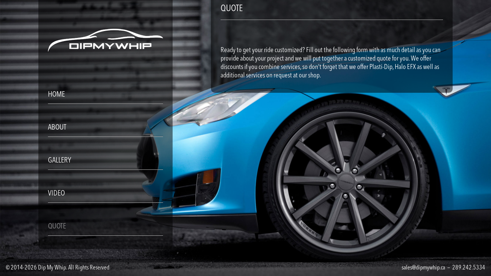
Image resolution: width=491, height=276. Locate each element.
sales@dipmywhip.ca (423, 268)
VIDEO (56, 193)
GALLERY (59, 160)
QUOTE (57, 226)
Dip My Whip (52, 268)
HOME (56, 95)
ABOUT (57, 127)
